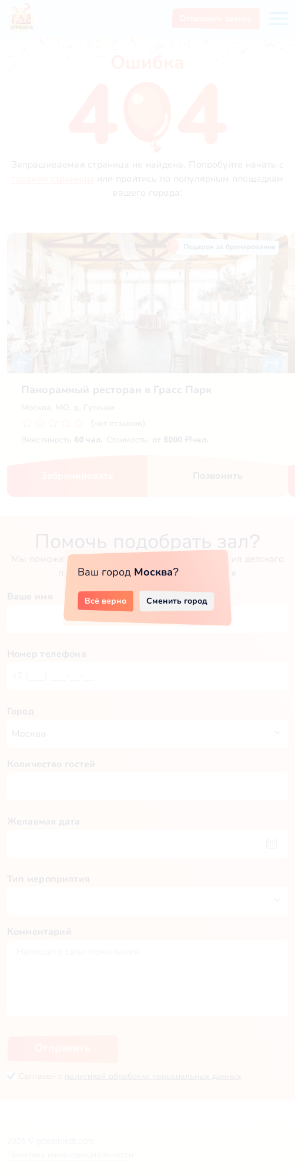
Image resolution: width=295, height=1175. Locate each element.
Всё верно (105, 600)
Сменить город (176, 600)
